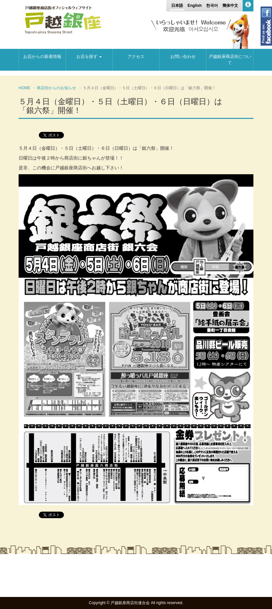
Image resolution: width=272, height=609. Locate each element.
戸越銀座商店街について (230, 59)
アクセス (136, 56)
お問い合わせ (183, 56)
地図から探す (183, 570)
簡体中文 (230, 5)
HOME (24, 88)
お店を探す (89, 56)
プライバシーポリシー (229, 576)
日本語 (177, 5)
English (195, 5)
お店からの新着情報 (42, 56)
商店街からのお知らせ (56, 88)
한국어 (212, 5)
